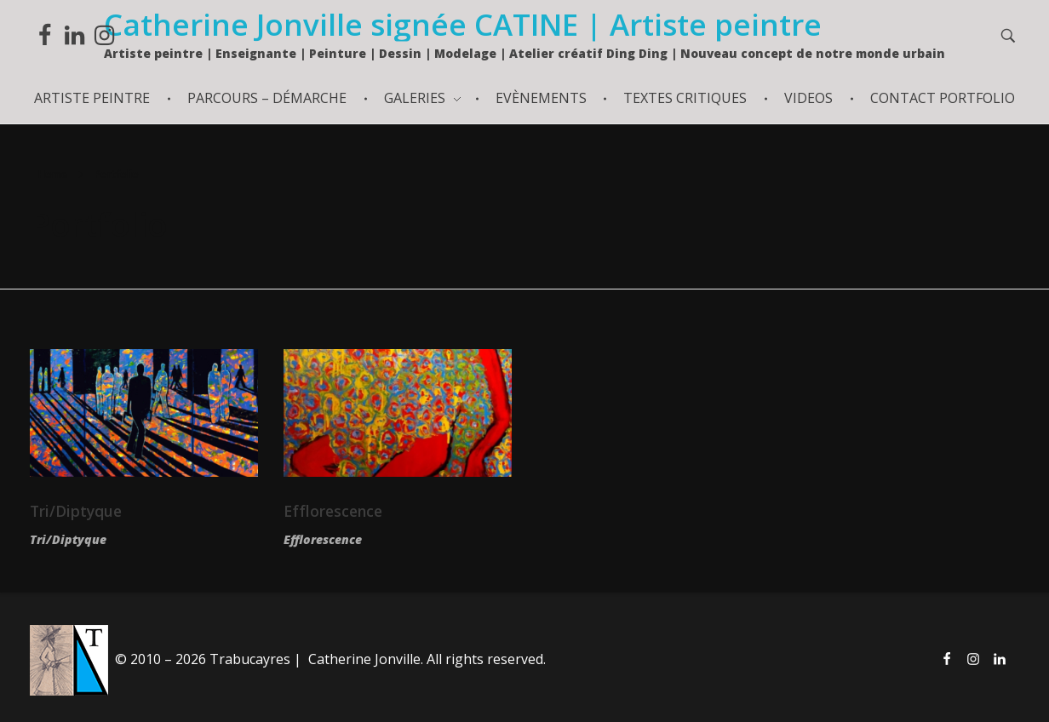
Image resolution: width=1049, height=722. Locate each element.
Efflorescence (333, 511)
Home (52, 174)
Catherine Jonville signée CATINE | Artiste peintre (463, 24)
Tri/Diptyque (76, 511)
